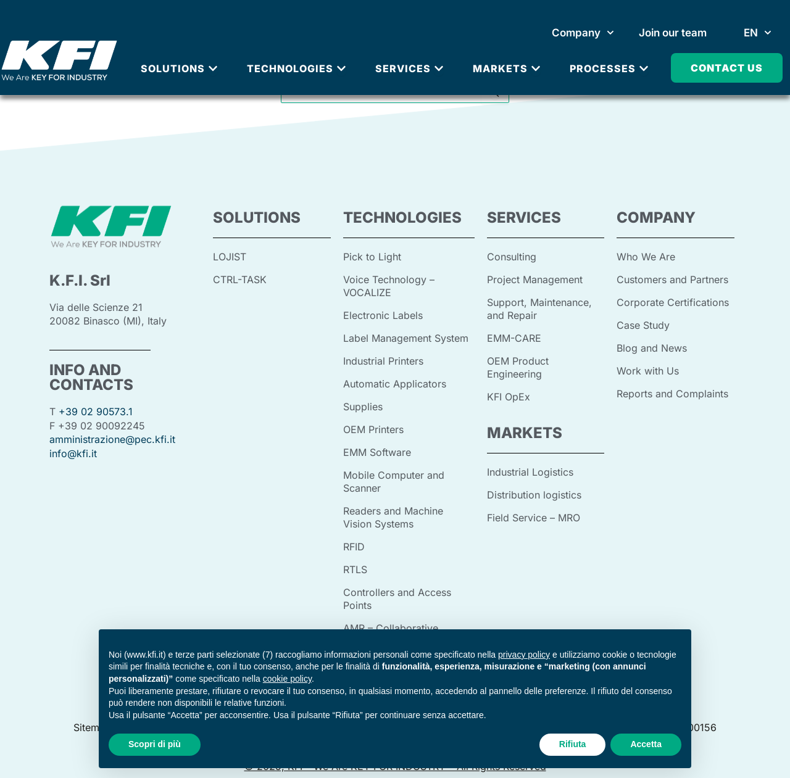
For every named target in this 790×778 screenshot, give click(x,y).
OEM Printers (373, 424)
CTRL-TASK (240, 279)
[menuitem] (757, 33)
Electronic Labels (383, 313)
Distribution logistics (534, 489)
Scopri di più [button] (154, 744)
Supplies (363, 402)
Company (583, 33)
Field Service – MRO (533, 511)
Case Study (643, 323)
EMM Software (377, 447)
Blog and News (652, 345)
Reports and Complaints (672, 390)
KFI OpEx (508, 392)
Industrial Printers (383, 358)
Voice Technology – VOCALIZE (388, 285)
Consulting (511, 256)
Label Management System (405, 335)
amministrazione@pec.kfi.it (112, 438)
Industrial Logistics (530, 467)
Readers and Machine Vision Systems (393, 509)
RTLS (355, 560)
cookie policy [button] (287, 679)
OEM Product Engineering (518, 364)
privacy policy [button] (524, 655)
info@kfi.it (73, 452)
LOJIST (229, 256)
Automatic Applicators (394, 380)
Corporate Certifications (673, 301)
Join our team (673, 33)
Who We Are (646, 256)
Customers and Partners (672, 279)
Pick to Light (372, 256)
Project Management (535, 279)
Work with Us (648, 368)
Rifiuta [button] (572, 744)
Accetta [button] (646, 744)
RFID (354, 538)
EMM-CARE (514, 335)
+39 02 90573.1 (96, 411)
